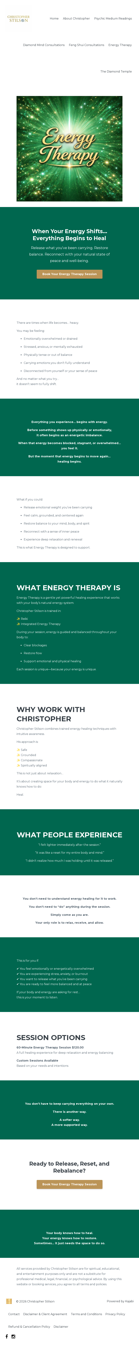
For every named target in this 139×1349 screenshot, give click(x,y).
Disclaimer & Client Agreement (47, 1314)
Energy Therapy (120, 45)
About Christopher (76, 18)
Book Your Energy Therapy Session (69, 274)
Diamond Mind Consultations (44, 45)
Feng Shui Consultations (86, 45)
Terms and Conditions (88, 1314)
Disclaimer (62, 1327)
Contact (14, 1314)
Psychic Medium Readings (113, 18)
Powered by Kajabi (120, 1301)
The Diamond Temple (116, 71)
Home (54, 18)
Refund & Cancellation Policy (30, 1327)
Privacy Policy (118, 1314)
